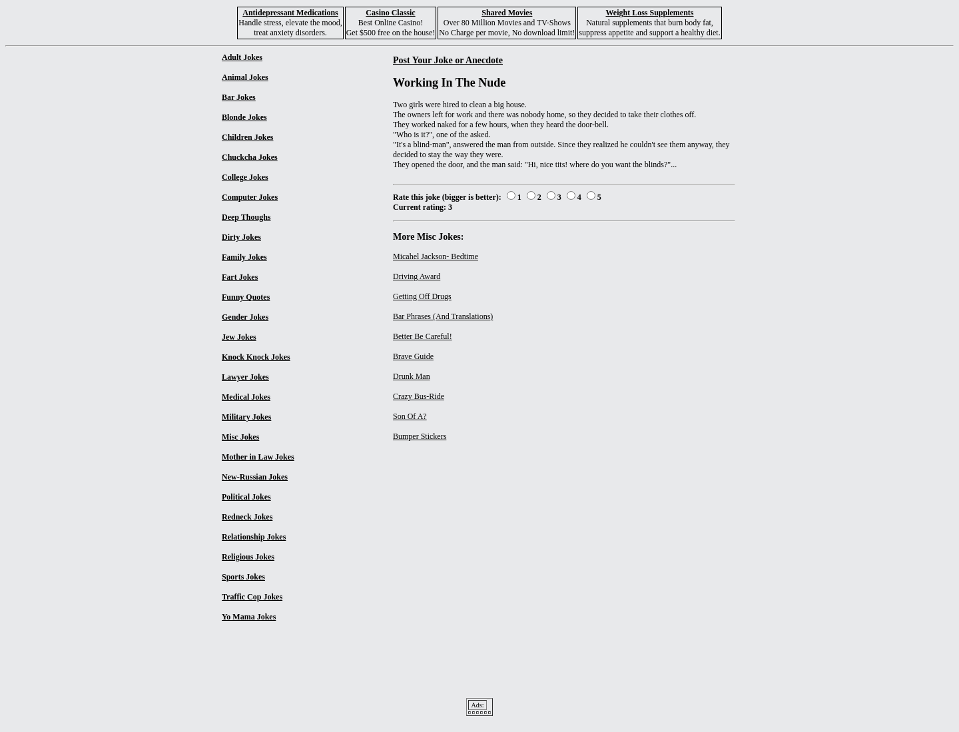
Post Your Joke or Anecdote (448, 60)
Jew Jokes (239, 337)
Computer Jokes (250, 197)
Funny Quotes (246, 297)
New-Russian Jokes (255, 477)
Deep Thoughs (246, 217)
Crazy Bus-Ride (418, 396)
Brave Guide (413, 356)
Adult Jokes (242, 57)
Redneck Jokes (247, 517)
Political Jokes (246, 497)
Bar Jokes (239, 97)
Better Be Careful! (422, 336)
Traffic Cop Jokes (252, 596)
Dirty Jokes (241, 237)
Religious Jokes (248, 556)
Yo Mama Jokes (249, 616)
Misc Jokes (240, 437)
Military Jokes (246, 417)
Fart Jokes (240, 277)
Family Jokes (244, 257)
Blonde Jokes (244, 117)
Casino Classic (390, 12)
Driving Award (416, 276)
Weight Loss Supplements (649, 12)
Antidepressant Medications (290, 12)
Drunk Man (411, 376)
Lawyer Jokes (245, 377)
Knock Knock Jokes (256, 357)
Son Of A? (410, 416)
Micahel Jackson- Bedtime (435, 256)
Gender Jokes (245, 317)
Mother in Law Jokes (258, 457)
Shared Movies (506, 12)
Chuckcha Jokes (250, 157)
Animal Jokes (245, 77)
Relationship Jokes (254, 537)
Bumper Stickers (419, 436)
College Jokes (245, 177)
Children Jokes (247, 137)
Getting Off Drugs (422, 296)
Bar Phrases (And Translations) (443, 316)
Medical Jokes (246, 397)
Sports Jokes (243, 576)
